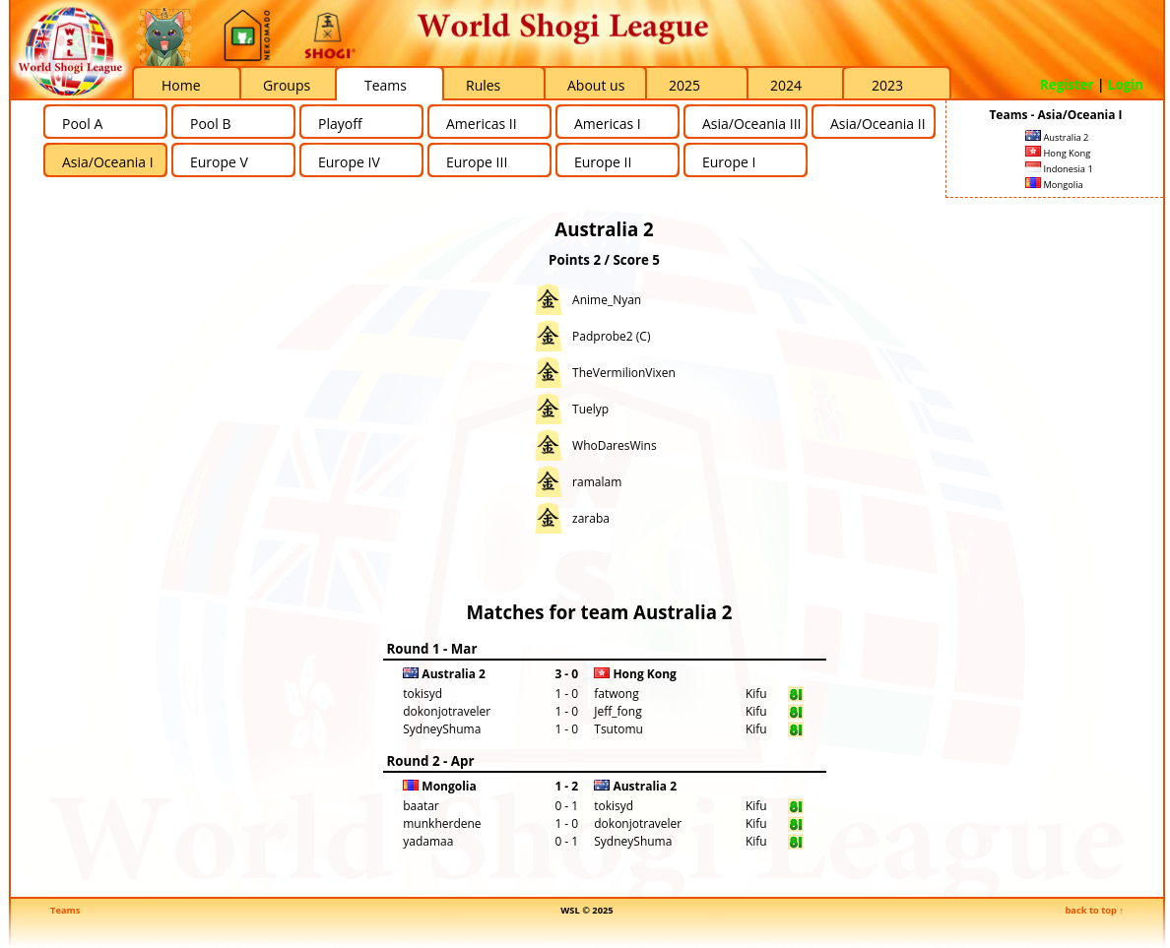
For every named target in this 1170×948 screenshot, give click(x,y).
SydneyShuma (442, 729)
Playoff (340, 123)
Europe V (219, 162)
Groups (286, 85)
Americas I (607, 123)
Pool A (82, 123)
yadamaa (428, 841)
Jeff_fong (617, 711)
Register (1067, 85)
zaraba (591, 518)
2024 (786, 85)
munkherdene (442, 823)
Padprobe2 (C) (611, 336)
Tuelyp (590, 409)
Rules (483, 85)
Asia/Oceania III (751, 123)
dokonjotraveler (446, 711)
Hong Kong (1057, 153)
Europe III (476, 162)
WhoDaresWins (614, 445)
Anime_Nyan (606, 299)
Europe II (602, 162)
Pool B (210, 123)
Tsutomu (618, 729)
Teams (385, 85)
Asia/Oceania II (878, 123)
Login (1125, 85)
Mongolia (1054, 184)
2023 (887, 85)
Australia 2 (1056, 137)
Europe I (728, 162)
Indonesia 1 (1059, 168)
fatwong (616, 693)
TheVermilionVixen (624, 372)
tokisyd (422, 693)
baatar (421, 805)
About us (595, 85)
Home (181, 85)
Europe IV (349, 162)
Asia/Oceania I (108, 162)
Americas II (481, 123)
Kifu (756, 693)
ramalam (596, 482)
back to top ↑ (1094, 910)
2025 (684, 85)
